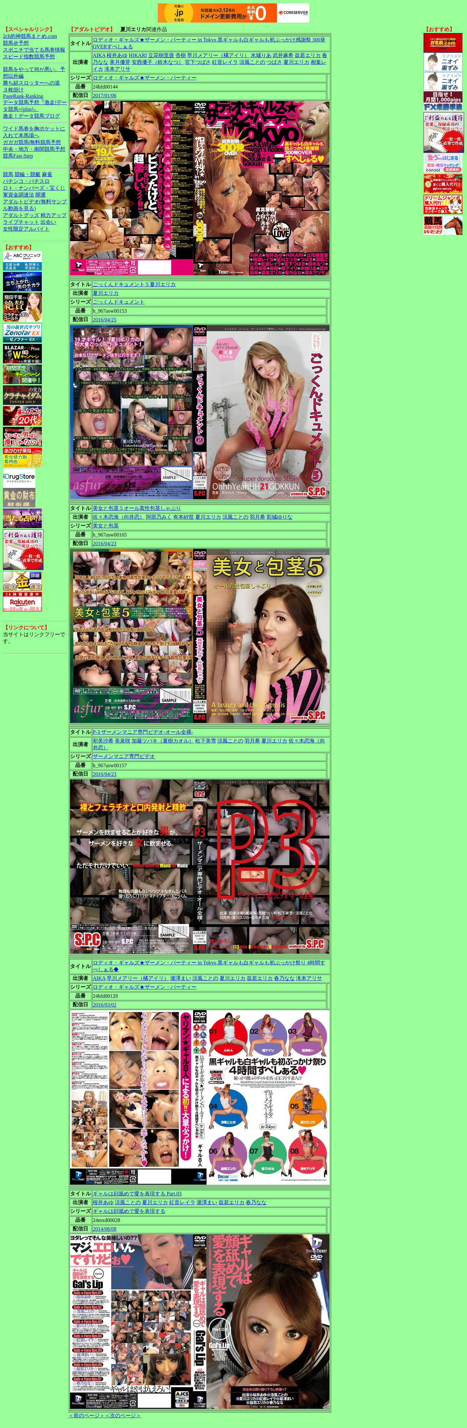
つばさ (274, 62)
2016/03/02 (104, 1005)
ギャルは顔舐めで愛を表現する (129, 1211)
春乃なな (284, 978)
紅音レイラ (225, 62)
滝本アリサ (117, 69)
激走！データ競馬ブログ (31, 116)
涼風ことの (252, 62)
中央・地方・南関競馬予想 (34, 149)
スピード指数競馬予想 (29, 56)
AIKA (99, 55)
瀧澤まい (180, 978)
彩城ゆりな (280, 517)
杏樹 (180, 55)
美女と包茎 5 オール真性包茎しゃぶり (137, 508)
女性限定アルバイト (26, 229)
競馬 (8, 174)
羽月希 (257, 517)
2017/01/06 (104, 95)
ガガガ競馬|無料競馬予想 (32, 142)
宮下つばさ (198, 62)
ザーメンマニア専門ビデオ (124, 756)
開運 (40, 195)
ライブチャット (21, 222)
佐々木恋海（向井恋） (119, 517)
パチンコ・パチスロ (26, 181)
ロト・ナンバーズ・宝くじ (34, 188)
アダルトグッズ (21, 215)
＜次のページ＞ (123, 1415)
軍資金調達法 (18, 195)
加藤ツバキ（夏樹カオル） (163, 741)
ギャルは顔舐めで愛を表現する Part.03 (137, 1193)
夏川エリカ (296, 62)
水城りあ (261, 55)
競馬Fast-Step (18, 156)
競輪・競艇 (28, 174)
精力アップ (53, 215)
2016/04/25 (104, 319)
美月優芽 (120, 62)
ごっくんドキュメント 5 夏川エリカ (134, 284)
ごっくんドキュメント (119, 302)
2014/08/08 (104, 1229)
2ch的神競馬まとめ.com (30, 36)
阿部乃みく (159, 517)
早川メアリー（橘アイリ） (218, 55)
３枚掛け (13, 89)
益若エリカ (308, 55)
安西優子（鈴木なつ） (158, 62)
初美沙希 (103, 741)
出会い (48, 222)
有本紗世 (183, 517)
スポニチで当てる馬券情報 (34, 50)
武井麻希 (283, 55)
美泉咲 (122, 741)
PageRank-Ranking (23, 96)
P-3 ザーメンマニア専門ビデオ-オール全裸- (143, 732)
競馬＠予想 (16, 43)
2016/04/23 (104, 543)
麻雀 (47, 174)
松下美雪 (205, 741)
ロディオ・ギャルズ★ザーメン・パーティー (145, 77)
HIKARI (138, 55)
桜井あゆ (117, 55)
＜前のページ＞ (86, 1415)
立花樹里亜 (161, 55)
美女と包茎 (106, 525)
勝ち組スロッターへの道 (31, 83)
